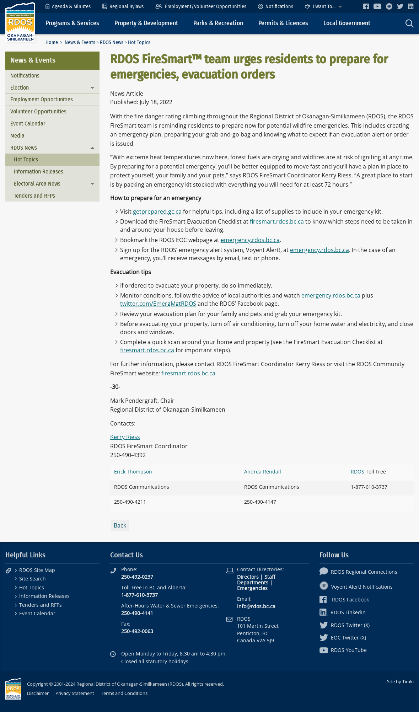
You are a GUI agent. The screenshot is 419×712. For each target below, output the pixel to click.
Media (17, 135)
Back (120, 525)
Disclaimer (38, 693)
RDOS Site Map (37, 570)
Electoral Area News (37, 183)
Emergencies (252, 588)
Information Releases (38, 171)
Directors (248, 576)
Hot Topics (26, 159)
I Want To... (320, 7)
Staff (269, 576)
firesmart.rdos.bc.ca (277, 221)
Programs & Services (72, 23)
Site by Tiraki (400, 681)
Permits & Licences (283, 23)
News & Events (80, 42)
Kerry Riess (125, 437)
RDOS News (111, 42)
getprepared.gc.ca (157, 211)
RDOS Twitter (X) (344, 625)
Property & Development (146, 23)
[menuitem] (68, 6)
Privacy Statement (74, 693)
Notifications (275, 7)
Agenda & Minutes (68, 7)
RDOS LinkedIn (342, 612)
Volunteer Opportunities (38, 111)
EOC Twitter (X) (342, 637)
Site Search (32, 578)
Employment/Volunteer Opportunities (200, 7)
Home (51, 42)
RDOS (357, 471)
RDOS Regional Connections (358, 571)
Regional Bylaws (123, 7)
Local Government (346, 23)
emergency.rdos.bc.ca (250, 240)
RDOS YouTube (343, 650)
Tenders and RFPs (34, 195)
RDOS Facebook (344, 599)
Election (19, 87)
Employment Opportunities (41, 99)
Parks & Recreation (218, 23)
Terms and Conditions (124, 693)
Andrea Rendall (262, 471)
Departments (252, 582)
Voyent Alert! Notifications (356, 586)
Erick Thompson (133, 471)
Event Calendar (27, 123)
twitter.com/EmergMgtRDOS (158, 303)
